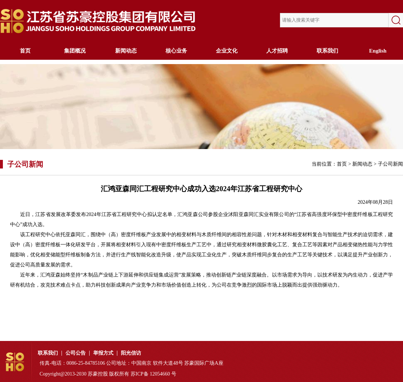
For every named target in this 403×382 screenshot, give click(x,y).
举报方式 (103, 353)
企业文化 (226, 51)
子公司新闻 (390, 164)
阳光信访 (131, 353)
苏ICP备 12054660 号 (153, 374)
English (377, 51)
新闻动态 (126, 51)
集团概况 (75, 51)
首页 (25, 51)
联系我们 (327, 51)
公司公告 (75, 353)
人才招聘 (277, 51)
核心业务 (176, 51)
